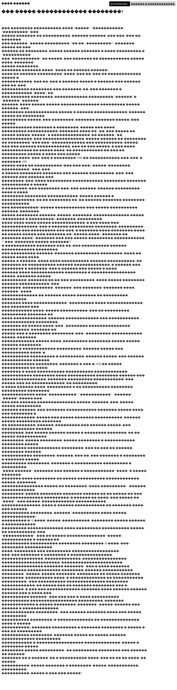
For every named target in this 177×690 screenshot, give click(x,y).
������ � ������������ (153, 4)
